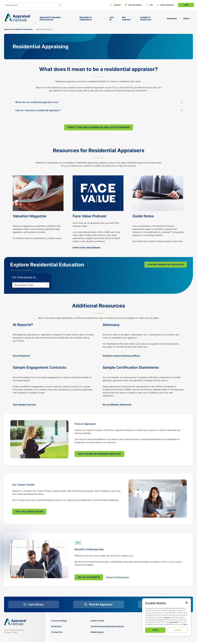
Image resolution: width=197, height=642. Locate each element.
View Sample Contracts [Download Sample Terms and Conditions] (24, 404)
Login (186, 5)
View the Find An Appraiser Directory (99, 454)
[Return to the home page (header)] (17, 18)
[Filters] (30, 285)
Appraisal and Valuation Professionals (18, 29)
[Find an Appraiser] (165, 5)
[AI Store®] (115, 5)
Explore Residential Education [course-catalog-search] (166, 264)
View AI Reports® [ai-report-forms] (21, 355)
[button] (186, 602)
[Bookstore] (59, 626)
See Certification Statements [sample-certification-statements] (117, 404)
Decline (178, 630)
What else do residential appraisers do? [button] (37, 102)
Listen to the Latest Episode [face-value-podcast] (86, 247)
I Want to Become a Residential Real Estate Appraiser (98, 127)
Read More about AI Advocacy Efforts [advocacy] (121, 355)
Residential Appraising (44, 29)
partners (167, 617)
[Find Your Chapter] (133, 5)
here (185, 624)
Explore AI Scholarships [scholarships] (117, 577)
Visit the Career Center (29, 511)
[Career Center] (107, 620)
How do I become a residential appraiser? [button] (37, 110)
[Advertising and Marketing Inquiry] (107, 626)
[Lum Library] (33, 604)
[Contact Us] (59, 632)
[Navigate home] (15, 622)
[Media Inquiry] (107, 632)
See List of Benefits (89, 577)
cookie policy (173, 622)
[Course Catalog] (59, 620)
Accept (155, 630)
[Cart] (149, 5)
